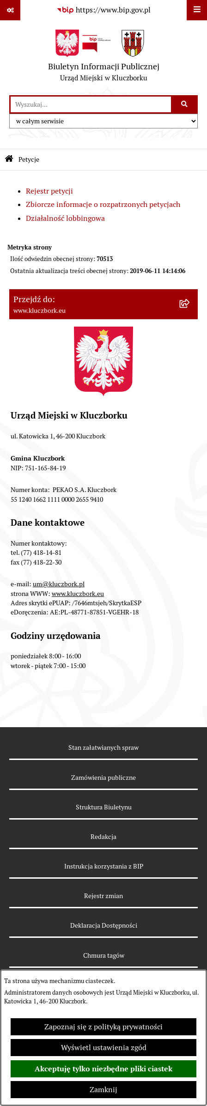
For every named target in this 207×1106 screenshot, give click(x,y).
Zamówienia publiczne (103, 777)
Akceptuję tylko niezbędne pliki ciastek (103, 1069)
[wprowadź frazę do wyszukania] (90, 104)
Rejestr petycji (49, 191)
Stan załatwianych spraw (103, 747)
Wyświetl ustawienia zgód (103, 1047)
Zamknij (103, 1089)
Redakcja (103, 837)
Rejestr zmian (103, 896)
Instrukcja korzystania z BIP (103, 866)
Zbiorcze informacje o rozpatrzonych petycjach (103, 204)
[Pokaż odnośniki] (10, 10)
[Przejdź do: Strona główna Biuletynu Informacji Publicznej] (9, 159)
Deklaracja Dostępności (103, 925)
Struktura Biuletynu (104, 807)
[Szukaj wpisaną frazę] (185, 104)
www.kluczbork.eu (78, 593)
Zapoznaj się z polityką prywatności (103, 1027)
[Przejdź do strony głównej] (103, 58)
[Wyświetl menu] (197, 10)
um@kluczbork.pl (59, 584)
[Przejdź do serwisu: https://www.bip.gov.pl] (103, 10)
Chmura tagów (103, 955)
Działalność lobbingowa (65, 218)
